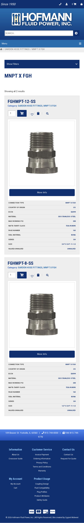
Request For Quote (68, 459)
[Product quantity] (12, 113)
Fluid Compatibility (42, 488)
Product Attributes (42, 496)
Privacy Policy (42, 463)
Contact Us (68, 455)
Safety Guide (42, 500)
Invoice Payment (42, 455)
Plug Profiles (42, 492)
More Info (42, 192)
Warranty (42, 471)
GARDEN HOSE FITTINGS (17, 49)
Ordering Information (42, 459)
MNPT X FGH (49, 106)
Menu (42, 43)
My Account (15, 484)
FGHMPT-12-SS (22, 101)
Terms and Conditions (42, 467)
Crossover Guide (15, 459)
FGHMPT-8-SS (20, 263)
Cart (15, 488)
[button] (31, 114)
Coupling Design (42, 484)
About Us (15, 455)
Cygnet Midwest (71, 517)
